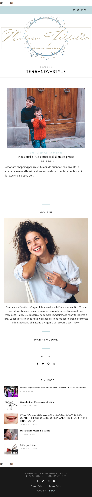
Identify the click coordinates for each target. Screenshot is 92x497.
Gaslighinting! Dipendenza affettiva (37, 402)
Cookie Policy (55, 486)
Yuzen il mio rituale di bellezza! (35, 431)
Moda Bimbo (56, 153)
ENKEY (52, 491)
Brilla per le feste (28, 445)
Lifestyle (42, 153)
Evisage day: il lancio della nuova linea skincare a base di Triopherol (53, 388)
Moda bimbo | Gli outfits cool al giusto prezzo (46, 157)
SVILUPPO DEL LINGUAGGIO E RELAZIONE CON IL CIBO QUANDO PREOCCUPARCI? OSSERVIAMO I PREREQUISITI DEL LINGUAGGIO (53, 418)
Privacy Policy (36, 486)
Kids (32, 153)
